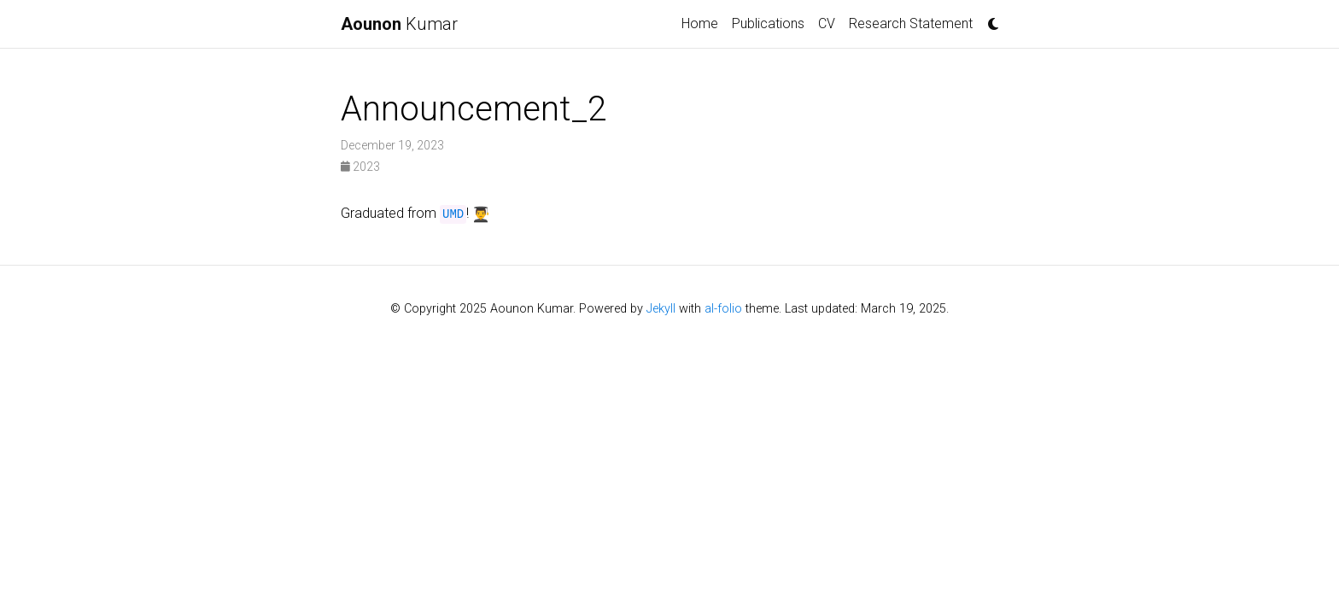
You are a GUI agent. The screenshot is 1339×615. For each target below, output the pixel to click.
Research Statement (911, 23)
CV (826, 23)
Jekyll (660, 309)
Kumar (399, 24)
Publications (768, 23)
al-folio (723, 309)
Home (699, 23)
